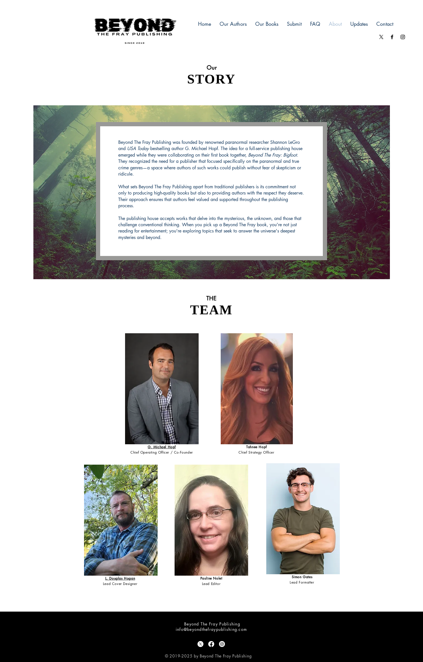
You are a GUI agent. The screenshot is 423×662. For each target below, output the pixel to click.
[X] (381, 37)
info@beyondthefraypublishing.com (211, 629)
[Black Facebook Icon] (392, 37)
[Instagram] (222, 644)
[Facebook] (211, 644)
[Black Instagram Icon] (403, 37)
